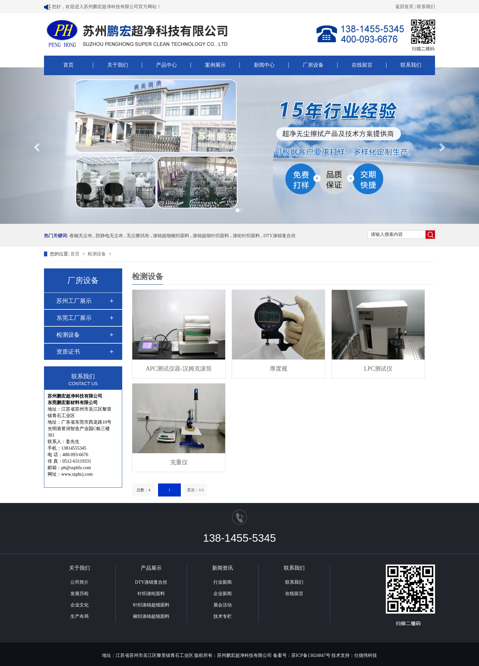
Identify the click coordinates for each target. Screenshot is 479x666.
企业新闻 (222, 593)
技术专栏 (222, 616)
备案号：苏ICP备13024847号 (301, 655)
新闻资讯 (222, 568)
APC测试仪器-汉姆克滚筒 (179, 368)
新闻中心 (264, 65)
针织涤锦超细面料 (151, 605)
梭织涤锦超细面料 (151, 616)
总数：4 (143, 490)
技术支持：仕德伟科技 (354, 655)
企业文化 (79, 605)
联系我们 (426, 6)
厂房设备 (313, 65)
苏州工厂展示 (74, 301)
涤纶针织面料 (246, 235)
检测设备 (97, 253)
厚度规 (278, 368)
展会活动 (222, 605)
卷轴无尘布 (80, 235)
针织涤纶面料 (151, 593)
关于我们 (117, 65)
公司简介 (79, 582)
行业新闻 (222, 582)
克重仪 (179, 462)
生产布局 (79, 616)
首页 (68, 65)
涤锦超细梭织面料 (171, 235)
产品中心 (166, 65)
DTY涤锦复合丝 (279, 235)
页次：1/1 (195, 490)
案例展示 (215, 65)
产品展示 (151, 568)
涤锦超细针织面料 (211, 235)
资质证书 (68, 351)
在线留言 (362, 65)
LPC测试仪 (378, 368)
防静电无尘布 (109, 235)
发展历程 (79, 593)
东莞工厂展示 (74, 318)
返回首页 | (406, 6)
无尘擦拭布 (137, 235)
